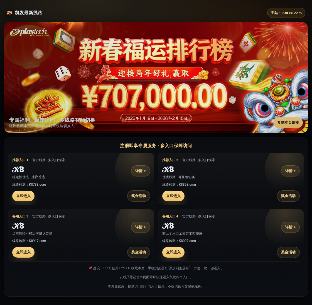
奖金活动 (138, 196)
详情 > (140, 171)
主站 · (286, 13)
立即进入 (23, 196)
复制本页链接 (288, 122)
